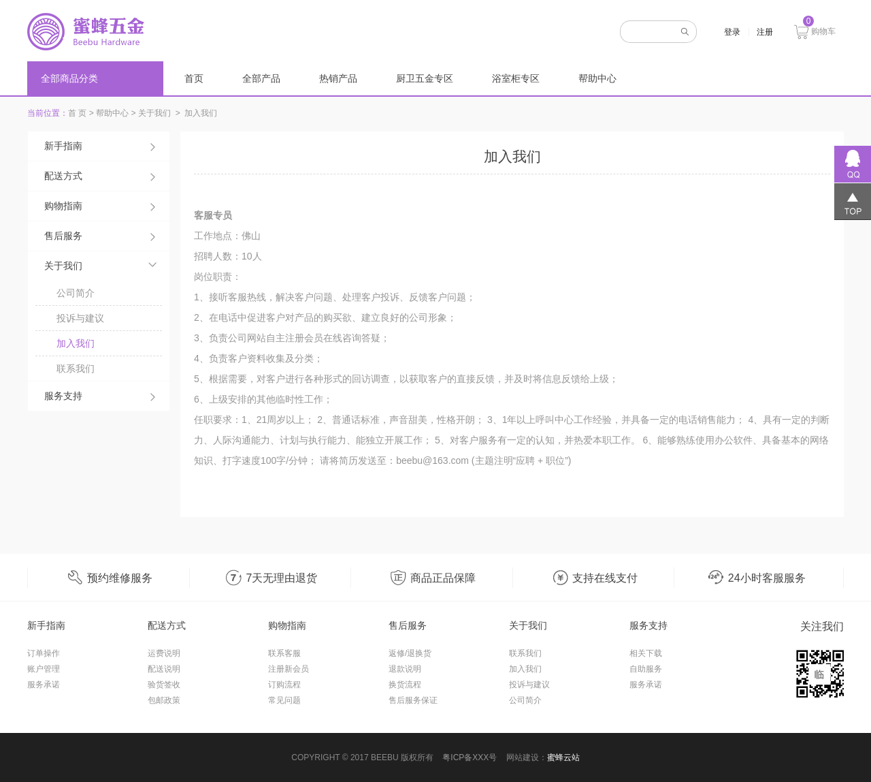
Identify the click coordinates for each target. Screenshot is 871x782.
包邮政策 (164, 700)
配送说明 (164, 669)
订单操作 (43, 653)
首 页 (77, 113)
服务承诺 (43, 684)
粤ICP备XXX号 (469, 757)
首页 (193, 78)
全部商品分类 (69, 78)
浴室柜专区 (516, 78)
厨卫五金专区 (424, 78)
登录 (732, 32)
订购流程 (284, 684)
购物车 (814, 30)
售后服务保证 (413, 700)
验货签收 (164, 684)
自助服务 (645, 669)
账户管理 (43, 669)
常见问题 (284, 700)
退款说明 (405, 669)
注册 (765, 32)
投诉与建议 (80, 318)
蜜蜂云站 (563, 757)
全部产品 (261, 78)
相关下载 (645, 653)
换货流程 (405, 684)
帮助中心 (597, 78)
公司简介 (75, 292)
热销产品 (338, 78)
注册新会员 (288, 669)
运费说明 (164, 653)
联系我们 (75, 368)
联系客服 (284, 653)
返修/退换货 (410, 653)
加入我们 (75, 343)
